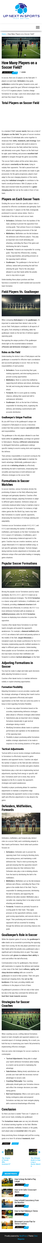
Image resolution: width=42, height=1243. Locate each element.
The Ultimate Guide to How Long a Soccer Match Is (35, 1162)
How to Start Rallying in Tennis (26, 1211)
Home (4, 34)
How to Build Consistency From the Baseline (27, 1201)
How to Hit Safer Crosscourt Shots (25, 1191)
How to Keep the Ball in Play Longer (25, 1180)
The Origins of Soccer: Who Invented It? (6, 1161)
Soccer (15, 1143)
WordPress (23, 1236)
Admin (23, 72)
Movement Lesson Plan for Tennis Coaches (25, 1222)
